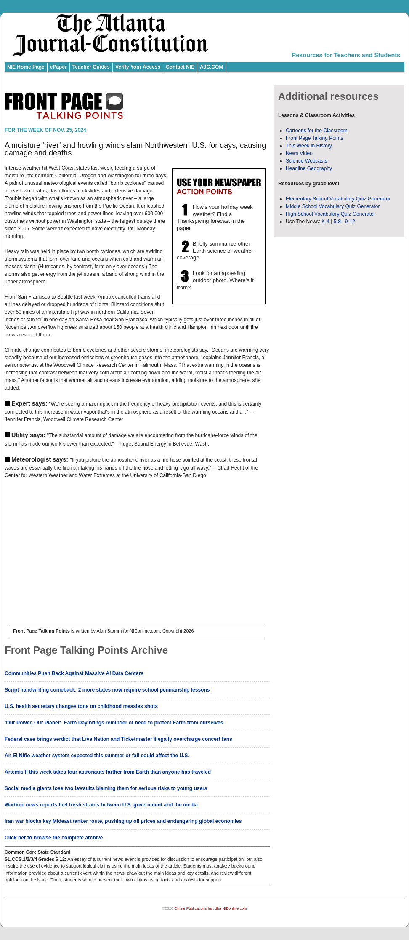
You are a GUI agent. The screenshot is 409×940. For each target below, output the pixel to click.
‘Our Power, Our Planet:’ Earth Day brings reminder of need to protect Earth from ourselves (114, 723)
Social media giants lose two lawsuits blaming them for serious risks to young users (106, 788)
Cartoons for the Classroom (317, 131)
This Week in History (309, 146)
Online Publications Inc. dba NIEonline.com (210, 908)
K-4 (325, 221)
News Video (299, 153)
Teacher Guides (91, 67)
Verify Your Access (137, 67)
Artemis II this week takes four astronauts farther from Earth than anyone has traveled (108, 772)
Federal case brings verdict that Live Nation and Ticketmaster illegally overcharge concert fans (118, 739)
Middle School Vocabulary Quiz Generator (333, 206)
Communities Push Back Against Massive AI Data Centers (74, 673)
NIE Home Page (26, 67)
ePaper (58, 67)
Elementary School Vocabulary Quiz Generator (338, 199)
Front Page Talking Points (314, 138)
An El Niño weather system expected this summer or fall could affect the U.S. (97, 755)
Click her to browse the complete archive (54, 838)
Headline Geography (309, 168)
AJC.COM (211, 67)
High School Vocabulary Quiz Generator (330, 214)
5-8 (338, 221)
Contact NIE (180, 67)
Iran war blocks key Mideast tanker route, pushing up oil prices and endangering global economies (123, 821)
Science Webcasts (306, 161)
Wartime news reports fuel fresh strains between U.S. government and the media (101, 805)
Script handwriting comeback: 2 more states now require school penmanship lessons (107, 690)
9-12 (350, 221)
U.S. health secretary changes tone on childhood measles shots (81, 706)
